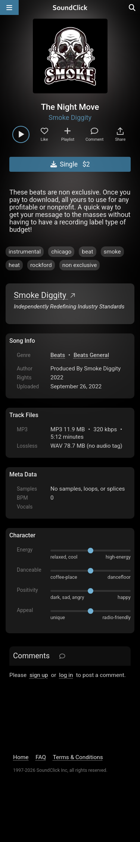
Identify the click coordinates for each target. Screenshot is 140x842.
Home (20, 757)
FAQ (40, 757)
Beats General (91, 355)
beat (87, 251)
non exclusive (79, 265)
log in (66, 675)
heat (14, 265)
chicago (61, 251)
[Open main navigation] (9, 7)
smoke (112, 251)
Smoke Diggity (70, 117)
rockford (41, 265)
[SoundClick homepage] (70, 7)
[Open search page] (132, 7)
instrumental (25, 251)
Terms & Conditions (78, 757)
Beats (57, 355)
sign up (38, 675)
